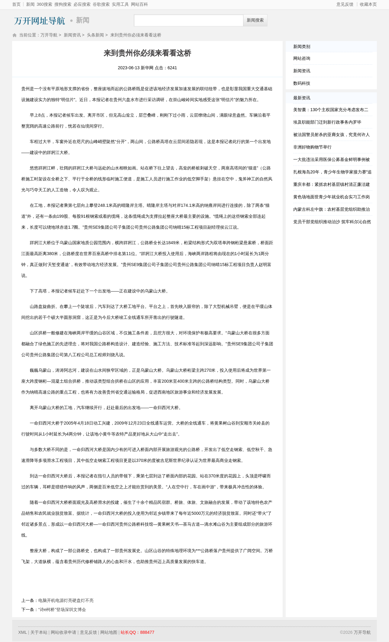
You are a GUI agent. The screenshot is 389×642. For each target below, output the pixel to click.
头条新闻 (95, 35)
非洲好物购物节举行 (312, 147)
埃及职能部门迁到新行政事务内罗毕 (327, 122)
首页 (16, 4)
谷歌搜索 (101, 4)
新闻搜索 (255, 20)
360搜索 (44, 4)
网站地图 (108, 632)
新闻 (30, 4)
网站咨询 (301, 58)
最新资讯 (301, 98)
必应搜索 (82, 4)
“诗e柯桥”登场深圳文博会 (62, 610)
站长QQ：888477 (137, 632)
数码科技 (301, 83)
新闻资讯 (72, 35)
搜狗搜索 (62, 4)
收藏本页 (368, 4)
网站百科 (139, 4)
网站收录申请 (63, 632)
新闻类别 (301, 47)
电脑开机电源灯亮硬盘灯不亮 (66, 601)
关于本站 (38, 632)
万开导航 (39, 20)
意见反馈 (344, 4)
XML (22, 632)
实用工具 (120, 4)
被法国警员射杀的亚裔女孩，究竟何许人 (331, 135)
